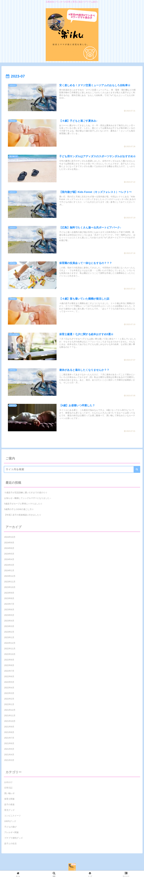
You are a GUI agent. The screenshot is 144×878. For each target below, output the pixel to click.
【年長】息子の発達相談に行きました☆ (22, 515)
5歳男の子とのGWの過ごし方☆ (19, 509)
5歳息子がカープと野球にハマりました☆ (23, 504)
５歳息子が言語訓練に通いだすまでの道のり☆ (25, 492)
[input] (72, 469)
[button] (137, 469)
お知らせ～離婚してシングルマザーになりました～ (27, 498)
